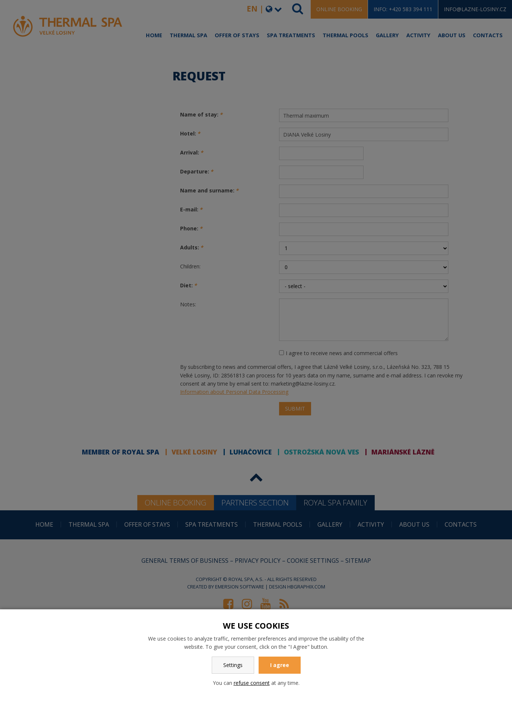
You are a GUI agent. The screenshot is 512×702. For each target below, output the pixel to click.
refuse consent (252, 682)
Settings (233, 665)
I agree (279, 665)
